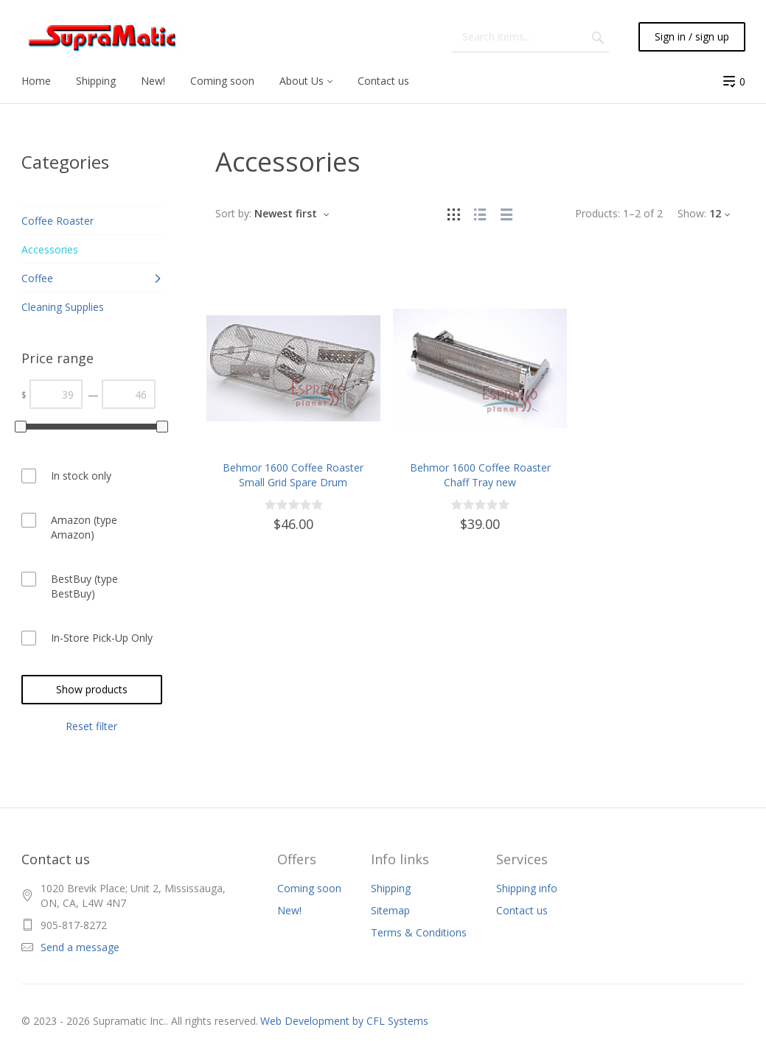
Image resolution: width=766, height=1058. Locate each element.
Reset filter (91, 726)
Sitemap (390, 910)
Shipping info (526, 888)
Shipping (391, 888)
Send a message (80, 947)
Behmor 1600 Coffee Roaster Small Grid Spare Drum (293, 474)
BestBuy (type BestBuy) (84, 586)
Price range (57, 358)
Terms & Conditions (419, 932)
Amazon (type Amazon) (84, 527)
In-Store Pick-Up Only (102, 638)
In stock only (81, 476)
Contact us (522, 910)
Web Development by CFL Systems (344, 1021)
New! (289, 910)
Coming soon (309, 888)
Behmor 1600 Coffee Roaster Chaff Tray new (480, 474)
